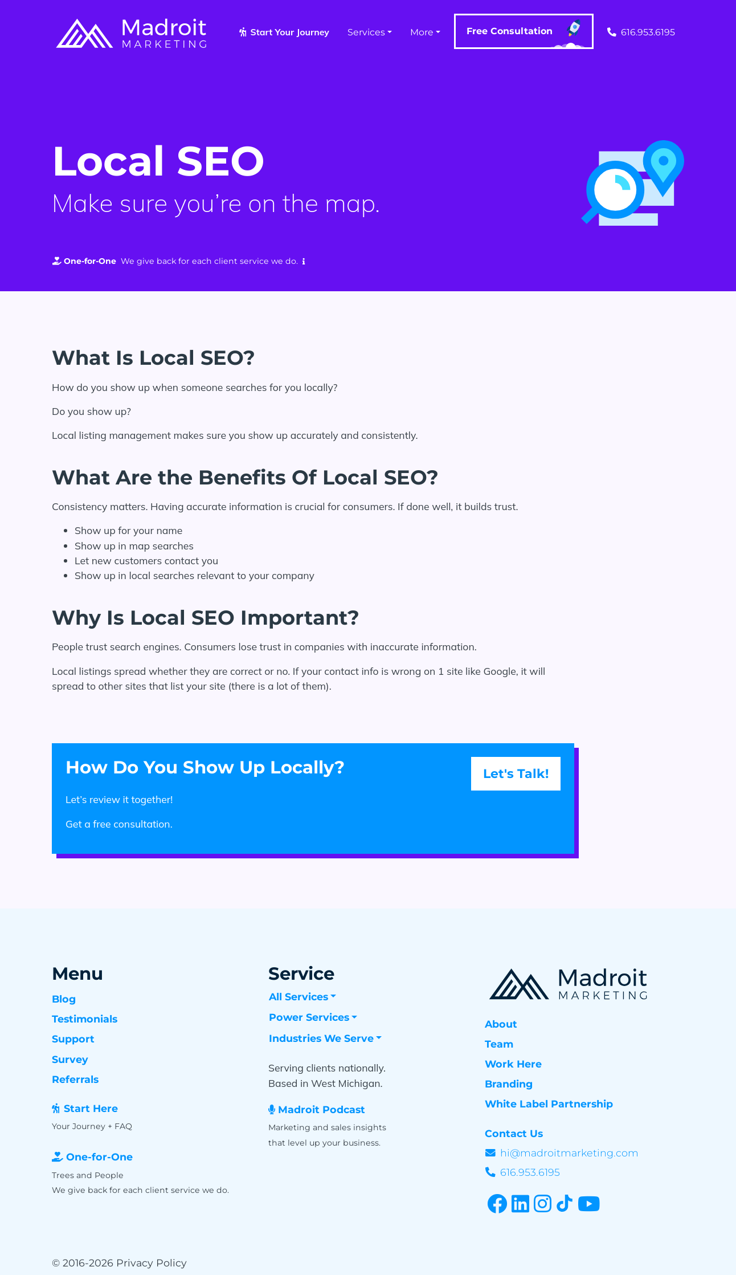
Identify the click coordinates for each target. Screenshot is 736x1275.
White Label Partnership (549, 1104)
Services (366, 32)
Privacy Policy (151, 1263)
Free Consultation (526, 34)
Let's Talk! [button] (516, 773)
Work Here (513, 1064)
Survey (70, 1059)
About (501, 1024)
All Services (298, 997)
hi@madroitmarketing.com (569, 1153)
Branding (509, 1084)
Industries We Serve (321, 1038)
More (422, 32)
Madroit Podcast (321, 1109)
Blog (64, 999)
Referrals (75, 1079)
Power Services (309, 1017)
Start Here (91, 1108)
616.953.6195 (641, 32)
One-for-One (99, 1157)
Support (73, 1039)
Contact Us (514, 1133)
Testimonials (84, 1019)
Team (499, 1044)
